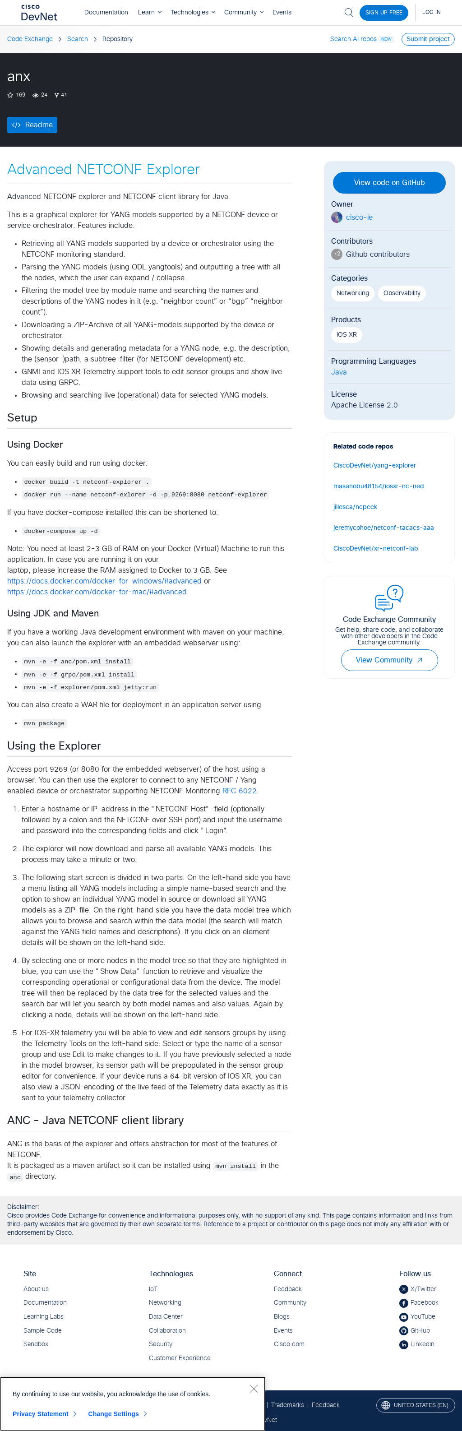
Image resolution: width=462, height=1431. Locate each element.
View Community (389, 660)
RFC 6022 (239, 791)
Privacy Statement (41, 1413)
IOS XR (347, 335)
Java (339, 372)
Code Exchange (30, 39)
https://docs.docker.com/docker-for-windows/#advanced (104, 581)
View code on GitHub (389, 182)
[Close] (253, 1388)
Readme (39, 125)
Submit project (428, 39)
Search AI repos (353, 39)
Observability (401, 293)
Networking (353, 293)
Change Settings (113, 1413)
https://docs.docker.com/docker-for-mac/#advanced (97, 592)
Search (77, 39)
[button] (419, 660)
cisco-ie (359, 217)
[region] (132, 1404)
